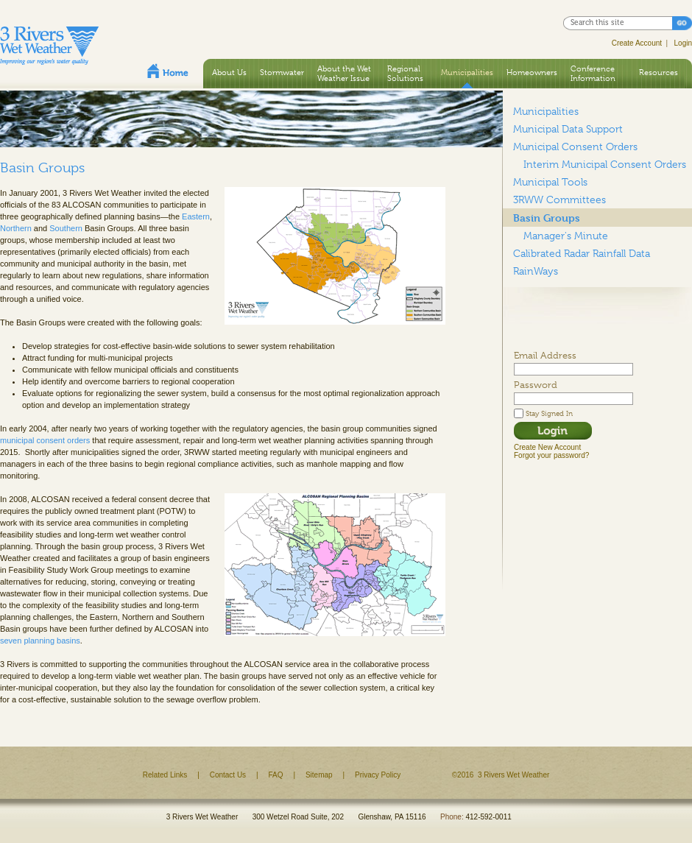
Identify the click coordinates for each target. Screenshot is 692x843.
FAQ (276, 775)
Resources (658, 72)
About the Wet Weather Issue (344, 73)
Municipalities (467, 72)
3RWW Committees (559, 199)
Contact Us (228, 775)
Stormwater (282, 72)
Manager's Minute (565, 235)
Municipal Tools (550, 182)
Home (167, 70)
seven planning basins (40, 640)
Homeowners (531, 72)
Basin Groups (546, 217)
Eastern (196, 216)
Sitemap (319, 775)
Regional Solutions (405, 73)
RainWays (535, 271)
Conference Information (593, 73)
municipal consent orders (45, 440)
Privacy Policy (377, 775)
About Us (229, 72)
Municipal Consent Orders (575, 146)
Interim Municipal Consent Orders (604, 164)
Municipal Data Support (568, 129)
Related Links (165, 775)
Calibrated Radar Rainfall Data (581, 253)
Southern (65, 228)
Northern (16, 228)
